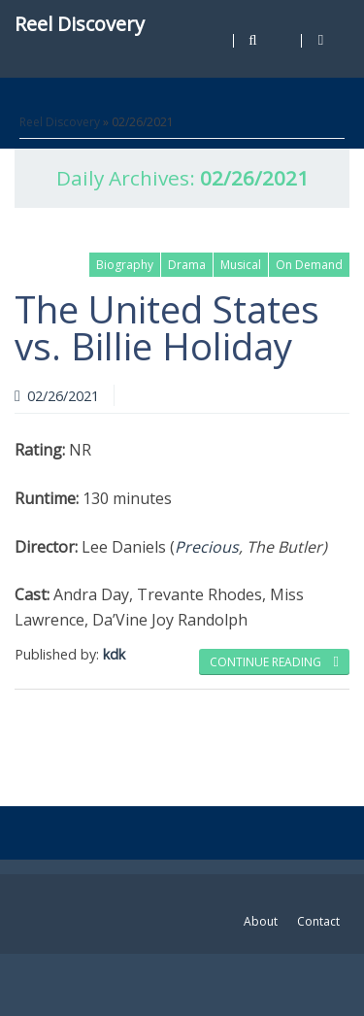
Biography (124, 264)
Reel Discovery (80, 24)
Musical (240, 264)
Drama (187, 264)
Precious (207, 547)
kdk (114, 654)
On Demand (309, 264)
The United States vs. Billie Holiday (167, 327)
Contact (318, 921)
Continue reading (274, 662)
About (261, 921)
